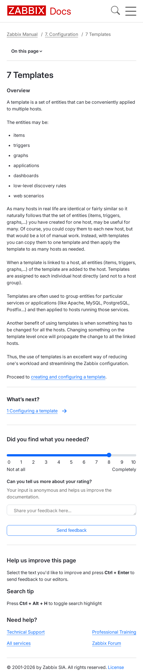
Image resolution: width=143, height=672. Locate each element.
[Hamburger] (130, 11)
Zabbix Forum (106, 643)
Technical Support (26, 632)
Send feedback (71, 530)
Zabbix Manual (22, 34)
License (116, 667)
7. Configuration (61, 34)
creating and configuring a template (68, 377)
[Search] (115, 11)
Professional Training (114, 632)
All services (19, 643)
